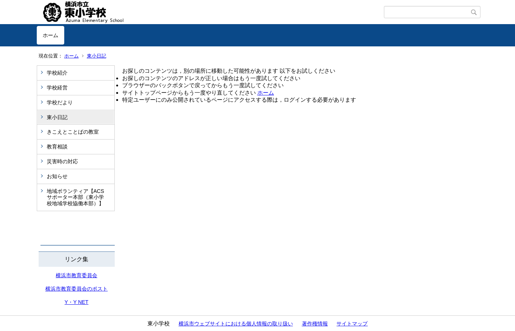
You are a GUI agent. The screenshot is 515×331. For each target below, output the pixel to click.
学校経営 (57, 88)
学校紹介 (57, 73)
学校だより (60, 102)
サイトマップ (352, 324)
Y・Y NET (76, 302)
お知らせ (57, 176)
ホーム (50, 35)
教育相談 (57, 147)
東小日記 (96, 56)
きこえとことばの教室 (73, 132)
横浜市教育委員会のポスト (76, 289)
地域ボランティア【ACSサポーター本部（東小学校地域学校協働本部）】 (75, 197)
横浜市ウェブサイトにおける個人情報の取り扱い (236, 324)
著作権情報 (315, 324)
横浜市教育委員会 (76, 275)
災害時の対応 (62, 161)
